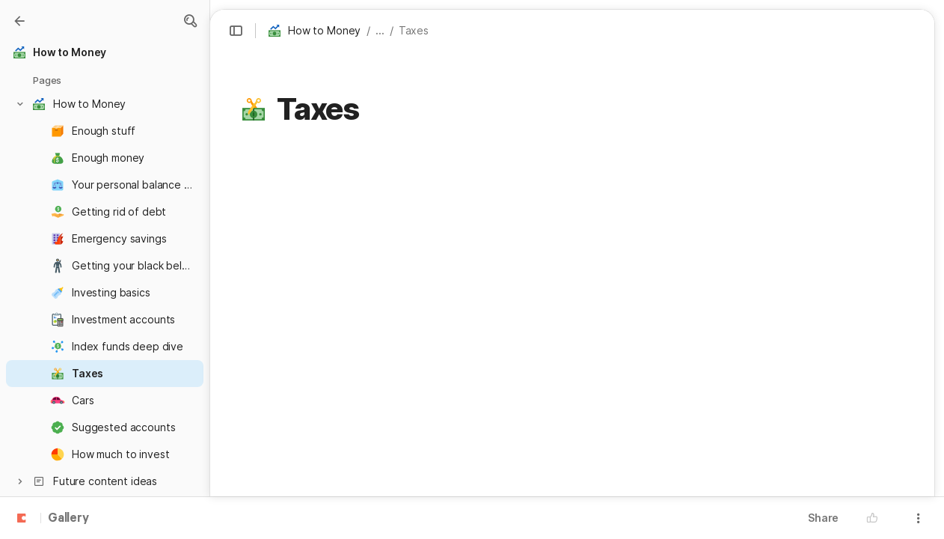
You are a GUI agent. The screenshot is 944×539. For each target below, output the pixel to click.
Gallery (68, 519)
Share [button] (823, 517)
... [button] (380, 30)
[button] (190, 20)
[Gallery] (19, 20)
